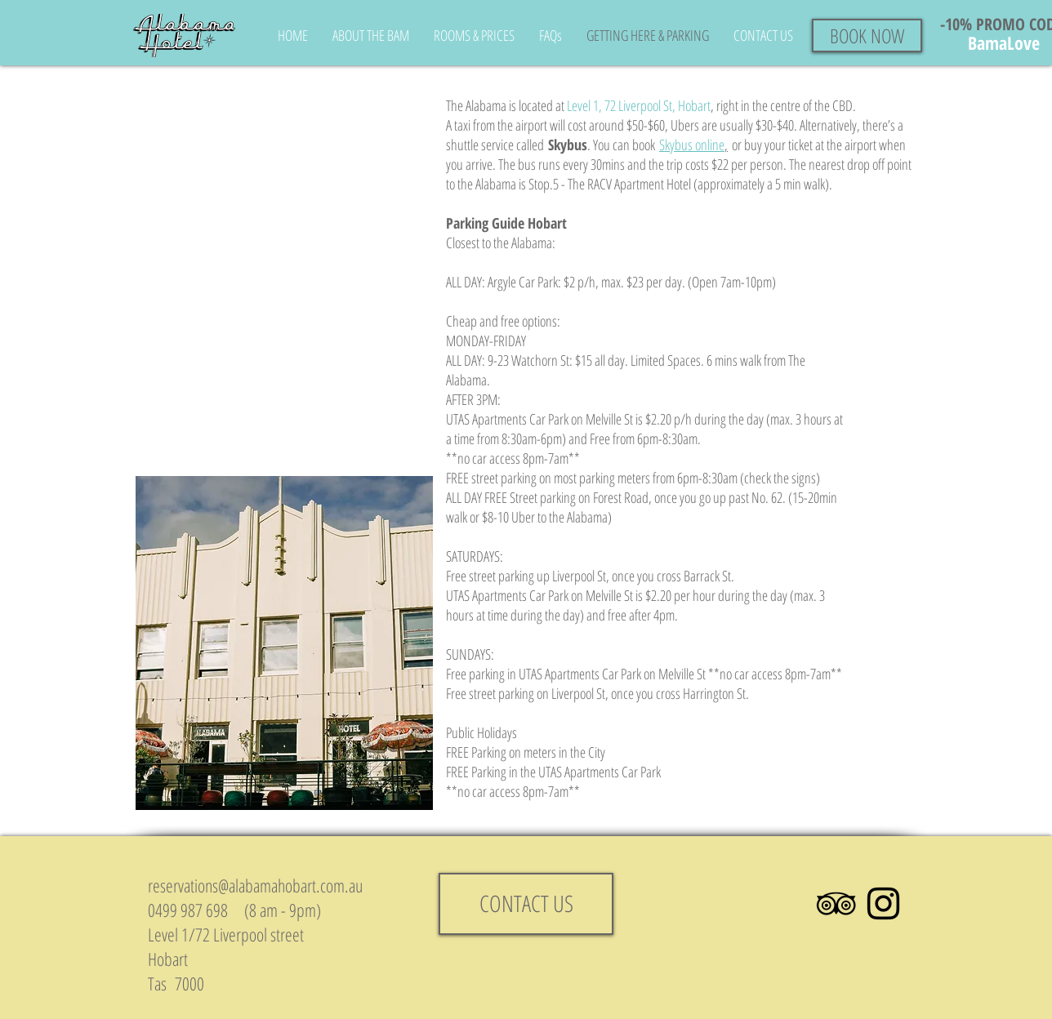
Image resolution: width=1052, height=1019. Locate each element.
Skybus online (691, 144)
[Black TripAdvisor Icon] (836, 903)
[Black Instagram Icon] (883, 903)
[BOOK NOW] (867, 35)
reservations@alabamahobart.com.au (255, 885)
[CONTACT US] (526, 904)
